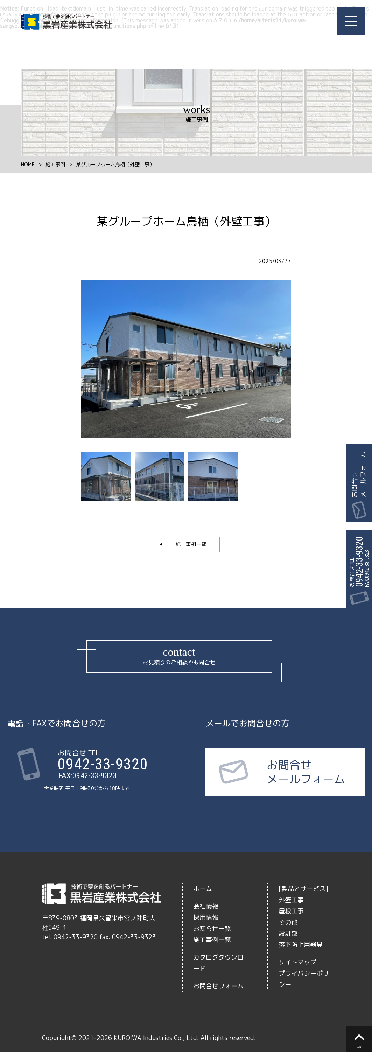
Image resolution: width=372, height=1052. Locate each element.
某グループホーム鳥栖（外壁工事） (115, 163)
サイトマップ (297, 961)
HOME (28, 163)
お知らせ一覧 (212, 928)
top (359, 1046)
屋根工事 (291, 910)
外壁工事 (291, 899)
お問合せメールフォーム (358, 474)
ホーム (202, 888)
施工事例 (55, 163)
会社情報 (205, 905)
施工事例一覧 (188, 543)
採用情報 (205, 916)
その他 (288, 921)
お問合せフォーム (218, 985)
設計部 (288, 932)
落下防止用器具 (301, 944)
